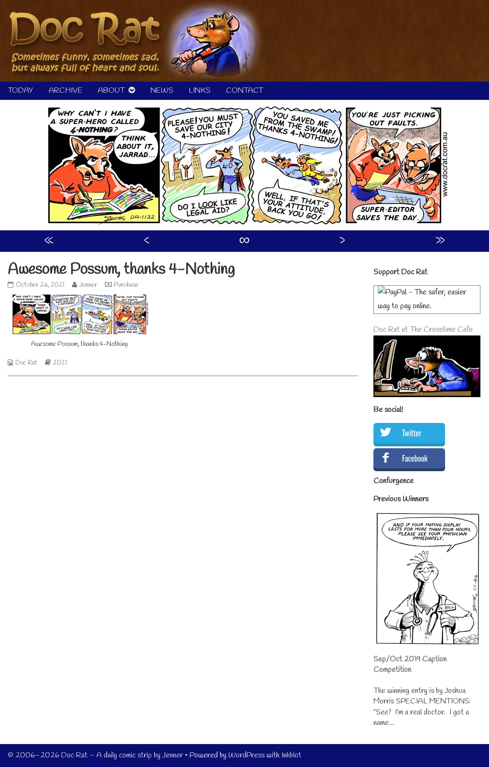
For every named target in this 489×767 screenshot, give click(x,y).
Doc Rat (26, 363)
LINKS (200, 91)
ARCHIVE (66, 91)
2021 (60, 363)
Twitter (411, 433)
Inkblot (291, 755)
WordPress (246, 755)
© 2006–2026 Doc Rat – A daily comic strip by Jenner (95, 755)
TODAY (20, 91)
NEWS (161, 91)
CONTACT (244, 91)
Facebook (414, 458)
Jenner (88, 285)
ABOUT (111, 91)
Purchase (126, 285)
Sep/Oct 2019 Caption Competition (409, 664)
